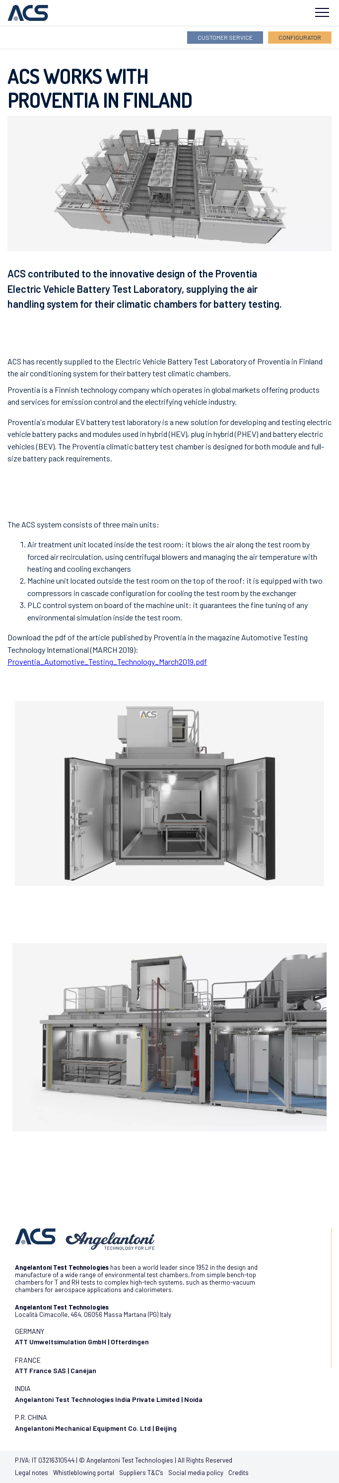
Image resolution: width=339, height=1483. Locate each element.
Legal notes (31, 1473)
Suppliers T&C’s (141, 1473)
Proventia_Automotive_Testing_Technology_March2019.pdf (107, 661)
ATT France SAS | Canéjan (55, 1370)
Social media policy (195, 1473)
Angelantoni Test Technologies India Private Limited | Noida (109, 1399)
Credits (238, 1473)
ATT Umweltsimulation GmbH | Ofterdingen (82, 1341)
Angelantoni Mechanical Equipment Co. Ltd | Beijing (96, 1428)
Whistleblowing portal (83, 1473)
